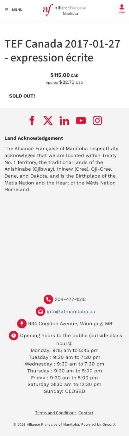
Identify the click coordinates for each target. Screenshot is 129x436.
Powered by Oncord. (98, 424)
